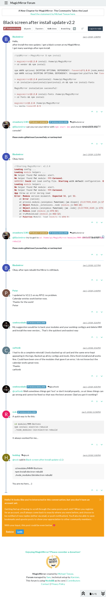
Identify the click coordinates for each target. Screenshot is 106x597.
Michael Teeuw (65, 573)
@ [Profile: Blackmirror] (19, 126)
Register (10, 531)
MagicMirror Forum (22, 3)
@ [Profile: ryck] (15, 459)
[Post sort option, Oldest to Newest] (82, 28)
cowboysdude (19, 322)
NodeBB (49, 580)
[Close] (100, 499)
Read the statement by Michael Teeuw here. (53, 14)
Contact (45, 584)
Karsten (75, 577)
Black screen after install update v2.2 (44, 459)
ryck (14, 412)
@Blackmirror (77, 122)
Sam (49, 577)
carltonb (16, 348)
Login (19, 531)
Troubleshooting (12, 29)
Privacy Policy (58, 584)
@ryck (25, 455)
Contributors (73, 580)
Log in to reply (95, 28)
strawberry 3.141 (20, 122)
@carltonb (53, 387)
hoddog (16, 455)
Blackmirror (17, 37)
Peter (15, 291)
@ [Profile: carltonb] (17, 391)
